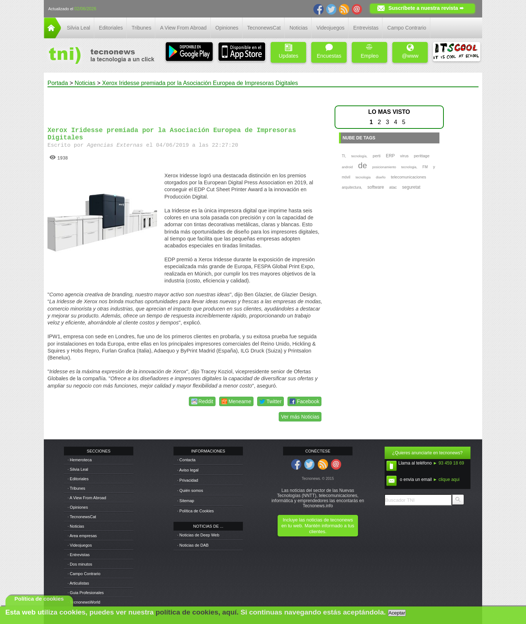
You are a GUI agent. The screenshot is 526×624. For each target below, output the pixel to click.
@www (410, 51)
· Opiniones (78, 507)
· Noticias (76, 526)
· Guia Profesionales (86, 592)
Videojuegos (330, 28)
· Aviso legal (188, 470)
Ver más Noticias (300, 417)
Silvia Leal (78, 28)
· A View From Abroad (87, 498)
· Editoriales (78, 479)
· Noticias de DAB (193, 545)
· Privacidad (187, 480)
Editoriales (111, 28)
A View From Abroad (183, 28)
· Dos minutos (80, 564)
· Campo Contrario (84, 573)
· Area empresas (82, 536)
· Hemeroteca (80, 460)
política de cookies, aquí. (197, 612)
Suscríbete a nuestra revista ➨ (426, 8)
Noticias (298, 28)
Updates (288, 51)
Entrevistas (365, 28)
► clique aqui (446, 479)
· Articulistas (78, 583)
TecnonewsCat (264, 28)
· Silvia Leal (78, 469)
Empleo (369, 51)
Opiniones (227, 28)
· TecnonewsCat (82, 517)
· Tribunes (76, 488)
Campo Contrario (406, 28)
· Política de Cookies (195, 511)
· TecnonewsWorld (84, 602)
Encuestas (329, 51)
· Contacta (186, 460)
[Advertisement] (186, 103)
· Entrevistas (79, 554)
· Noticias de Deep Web (198, 535)
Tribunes (141, 28)
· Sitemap (185, 500)
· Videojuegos (80, 545)
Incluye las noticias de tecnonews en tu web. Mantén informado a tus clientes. (317, 525)
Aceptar (397, 613)
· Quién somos (190, 490)
